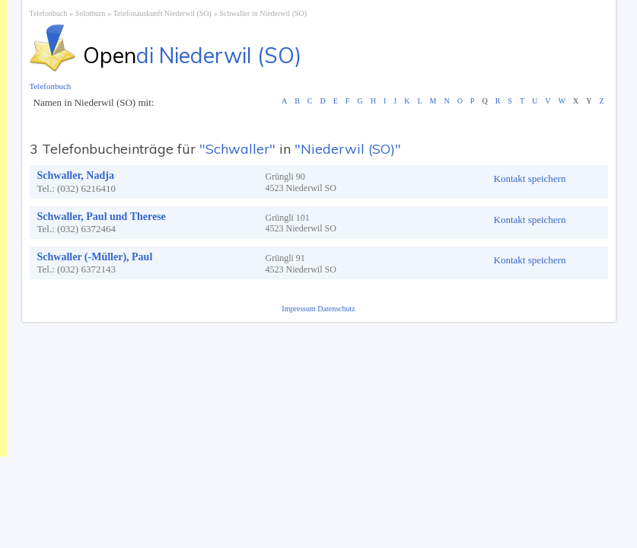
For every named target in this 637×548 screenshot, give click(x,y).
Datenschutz (336, 308)
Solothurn (90, 13)
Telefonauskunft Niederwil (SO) (162, 13)
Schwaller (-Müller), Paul (95, 257)
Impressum (299, 308)
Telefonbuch (49, 13)
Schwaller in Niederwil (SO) (263, 13)
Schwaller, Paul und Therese (101, 216)
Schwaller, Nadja (75, 175)
